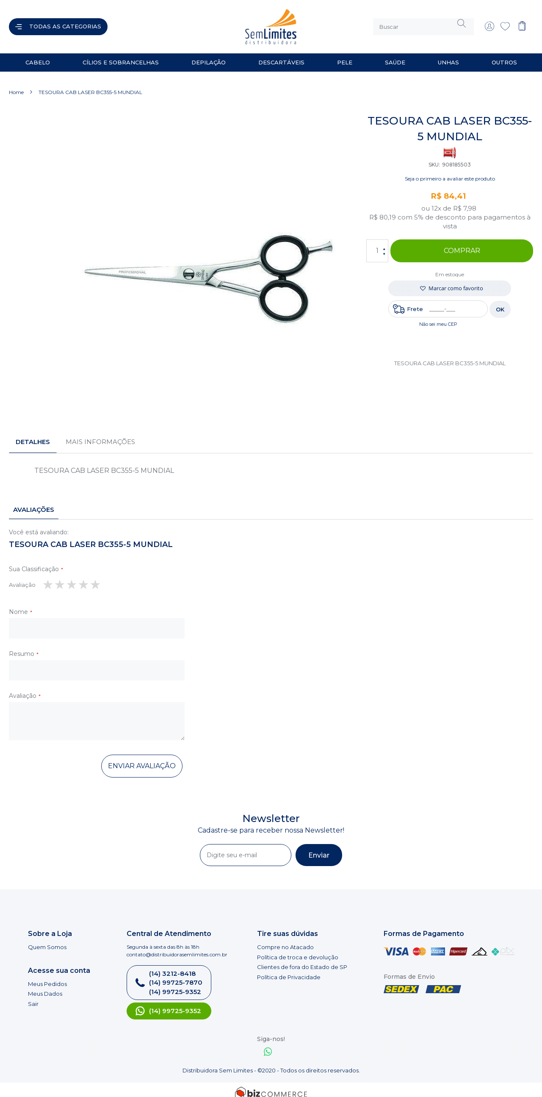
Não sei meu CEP (438, 317)
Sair (33, 997)
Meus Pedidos (47, 977)
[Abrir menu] (58, 23)
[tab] (33, 435)
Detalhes (33, 435)
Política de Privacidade (289, 970)
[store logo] (192, 23)
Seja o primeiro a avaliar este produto (450, 172)
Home (16, 85)
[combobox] (423, 23)
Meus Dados (45, 986)
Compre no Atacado (285, 940)
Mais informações (100, 435)
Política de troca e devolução (297, 950)
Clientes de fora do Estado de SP (302, 960)
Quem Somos (47, 940)
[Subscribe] (319, 848)
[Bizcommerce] (271, 1086)
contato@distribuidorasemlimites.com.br (177, 947)
